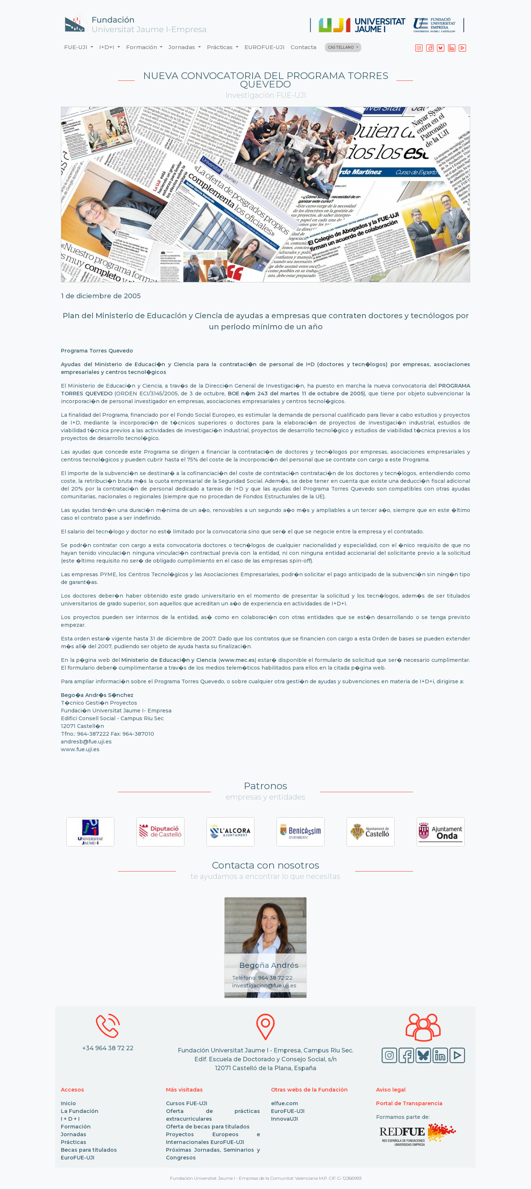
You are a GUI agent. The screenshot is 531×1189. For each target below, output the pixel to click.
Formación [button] (142, 47)
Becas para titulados (89, 1150)
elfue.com (284, 1103)
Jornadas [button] (183, 47)
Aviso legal (391, 1089)
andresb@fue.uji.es (87, 741)
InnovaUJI (284, 1119)
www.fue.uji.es (80, 749)
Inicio (68, 1103)
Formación (76, 1126)
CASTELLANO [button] (341, 47)
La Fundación (79, 1111)
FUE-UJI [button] (76, 47)
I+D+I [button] (107, 47)
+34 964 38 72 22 (107, 1048)
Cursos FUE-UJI (186, 1103)
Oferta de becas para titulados (208, 1126)
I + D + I (70, 1119)
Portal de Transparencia (409, 1103)
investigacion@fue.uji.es (264, 985)
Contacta (303, 47)
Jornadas (73, 1134)
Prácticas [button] (220, 47)
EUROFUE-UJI (264, 47)
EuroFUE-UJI (77, 1157)
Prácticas (73, 1142)
